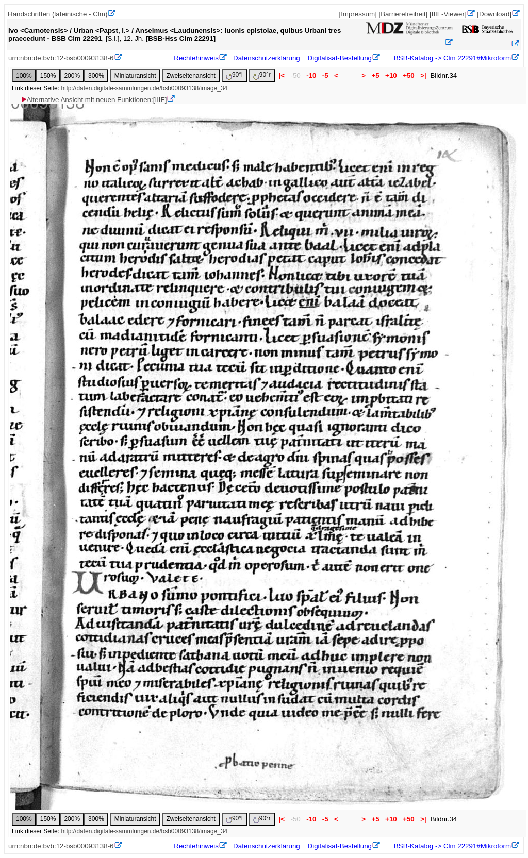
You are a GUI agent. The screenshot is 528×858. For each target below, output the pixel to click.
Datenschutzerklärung (266, 58)
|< (282, 75)
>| (423, 75)
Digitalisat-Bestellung (340, 58)
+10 (391, 75)
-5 (325, 75)
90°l (234, 75)
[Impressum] (357, 14)
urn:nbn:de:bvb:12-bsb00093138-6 (61, 58)
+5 (376, 75)
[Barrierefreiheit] (402, 14)
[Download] (494, 14)
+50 (408, 75)
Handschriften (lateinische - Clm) (57, 14)
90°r (262, 75)
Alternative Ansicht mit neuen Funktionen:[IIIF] (93, 100)
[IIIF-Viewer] (448, 14)
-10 (311, 75)
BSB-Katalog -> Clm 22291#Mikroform (451, 58)
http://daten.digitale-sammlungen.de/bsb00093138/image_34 (144, 88)
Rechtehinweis (196, 58)
